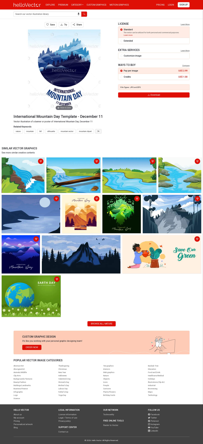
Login (171, 5)
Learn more (128, 35)
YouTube (153, 427)
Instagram (154, 424)
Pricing (160, 5)
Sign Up (184, 4)
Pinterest (153, 421)
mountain (30, 131)
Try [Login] (64, 24)
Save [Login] (50, 24)
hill (40, 131)
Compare (186, 66)
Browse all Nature (101, 323)
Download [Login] (154, 95)
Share (77, 24)
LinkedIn (153, 431)
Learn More (185, 24)
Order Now (32, 347)
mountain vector (67, 131)
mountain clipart (85, 131)
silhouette (51, 131)
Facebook (154, 414)
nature (18, 131)
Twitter (152, 418)
